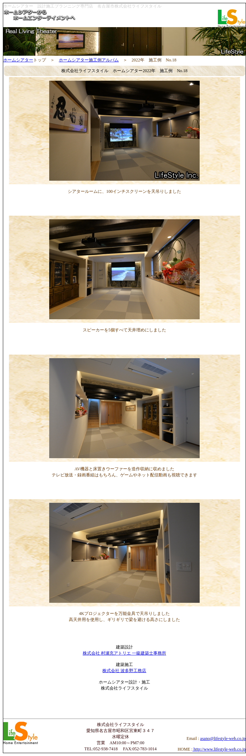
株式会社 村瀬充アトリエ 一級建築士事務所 (124, 653)
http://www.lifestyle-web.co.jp (219, 749)
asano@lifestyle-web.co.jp (223, 738)
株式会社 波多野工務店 (124, 670)
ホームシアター (18, 59)
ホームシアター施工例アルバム (89, 59)
